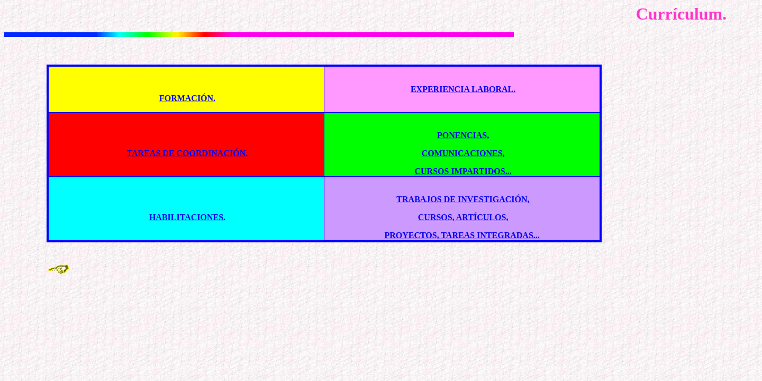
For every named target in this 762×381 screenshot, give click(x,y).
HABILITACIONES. (187, 217)
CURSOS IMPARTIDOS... (462, 171)
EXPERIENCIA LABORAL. (463, 89)
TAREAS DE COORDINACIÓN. (187, 153)
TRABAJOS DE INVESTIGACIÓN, (462, 199)
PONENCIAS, (463, 135)
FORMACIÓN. (187, 98)
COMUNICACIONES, (463, 153)
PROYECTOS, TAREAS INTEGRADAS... (461, 235)
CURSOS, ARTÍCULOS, (463, 217)
